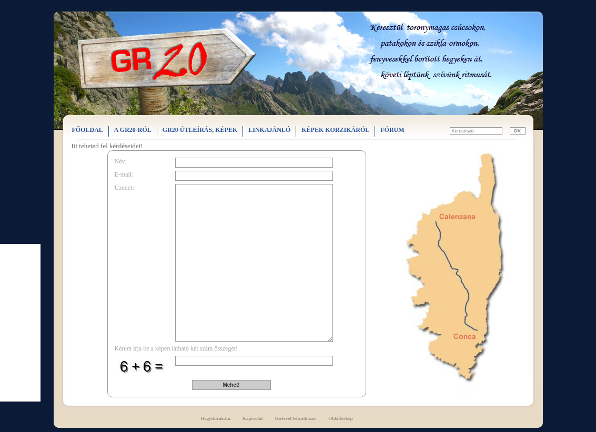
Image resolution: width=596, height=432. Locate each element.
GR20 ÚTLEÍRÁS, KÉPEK (200, 129)
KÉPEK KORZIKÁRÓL (335, 129)
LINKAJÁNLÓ (269, 129)
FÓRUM (392, 129)
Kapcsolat (253, 418)
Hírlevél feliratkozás (295, 418)
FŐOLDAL (87, 129)
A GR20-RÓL (132, 129)
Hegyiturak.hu (215, 418)
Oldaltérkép (340, 418)
